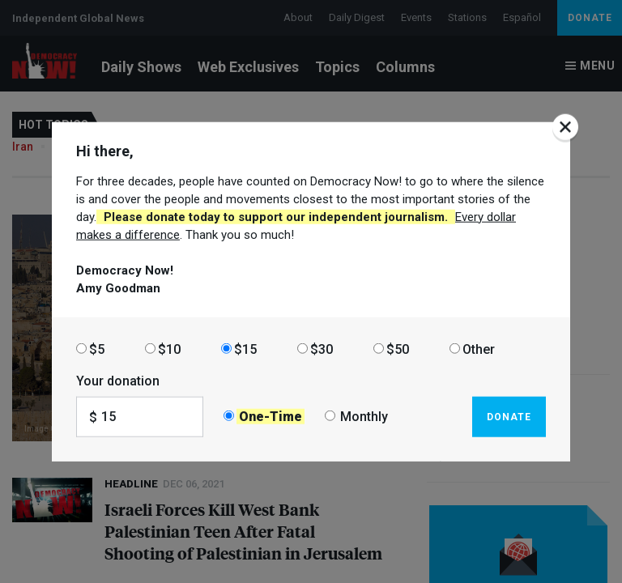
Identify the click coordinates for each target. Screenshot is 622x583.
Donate (509, 416)
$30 (321, 348)
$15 (245, 348)
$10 (169, 348)
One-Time (270, 416)
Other (478, 348)
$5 (96, 348)
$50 (397, 348)
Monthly (364, 416)
